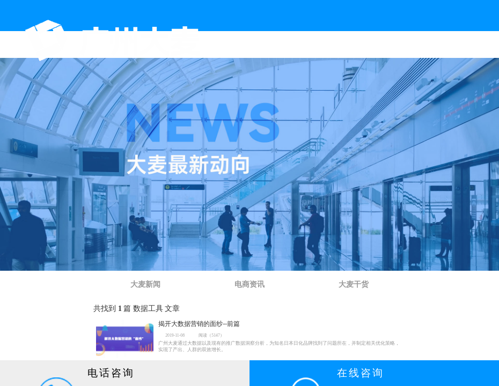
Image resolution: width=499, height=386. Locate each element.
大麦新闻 (145, 284)
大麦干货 (354, 284)
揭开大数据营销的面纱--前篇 (199, 324)
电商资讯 (249, 284)
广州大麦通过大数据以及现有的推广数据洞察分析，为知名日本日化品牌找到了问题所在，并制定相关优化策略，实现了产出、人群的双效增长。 (279, 346)
